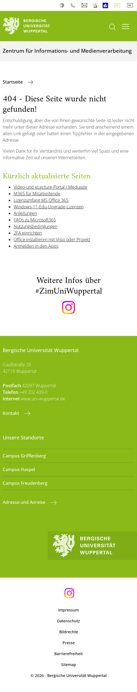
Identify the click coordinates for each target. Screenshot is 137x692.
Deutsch (118, 5)
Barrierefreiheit (68, 653)
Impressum (68, 610)
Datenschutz (68, 620)
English (131, 5)
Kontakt (11, 413)
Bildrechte (68, 631)
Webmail (85, 5)
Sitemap (68, 664)
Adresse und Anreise (24, 502)
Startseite (13, 82)
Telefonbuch (74, 5)
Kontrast (63, 5)
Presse (68, 642)
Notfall (95, 5)
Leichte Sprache (106, 5)
